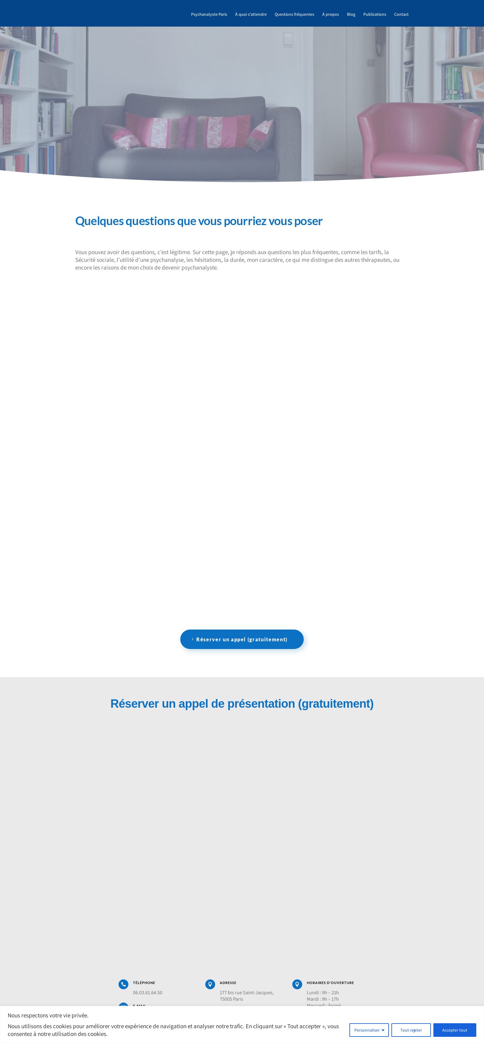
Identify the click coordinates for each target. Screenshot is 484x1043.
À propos (330, 14)
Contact (401, 14)
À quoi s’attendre (251, 14)
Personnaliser (367, 1030)
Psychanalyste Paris (209, 14)
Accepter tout (454, 1030)
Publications (374, 14)
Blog (351, 14)
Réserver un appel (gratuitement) (242, 639)
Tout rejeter (411, 1030)
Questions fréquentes (294, 14)
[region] (242, 1024)
